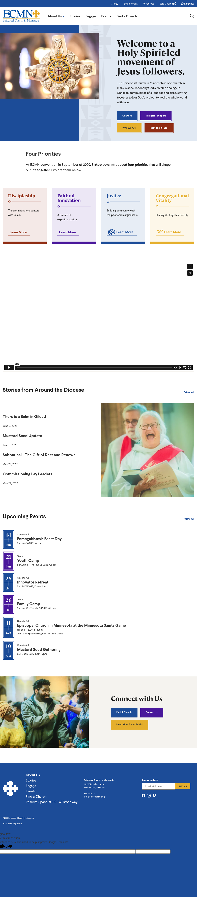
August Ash (17, 824)
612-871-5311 (89, 793)
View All (189, 392)
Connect (127, 115)
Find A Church (124, 712)
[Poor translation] (8, 846)
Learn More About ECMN (129, 724)
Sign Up (183, 786)
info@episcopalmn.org (94, 796)
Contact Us (151, 712)
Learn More (18, 232)
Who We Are (129, 127)
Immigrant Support (156, 115)
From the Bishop (159, 127)
